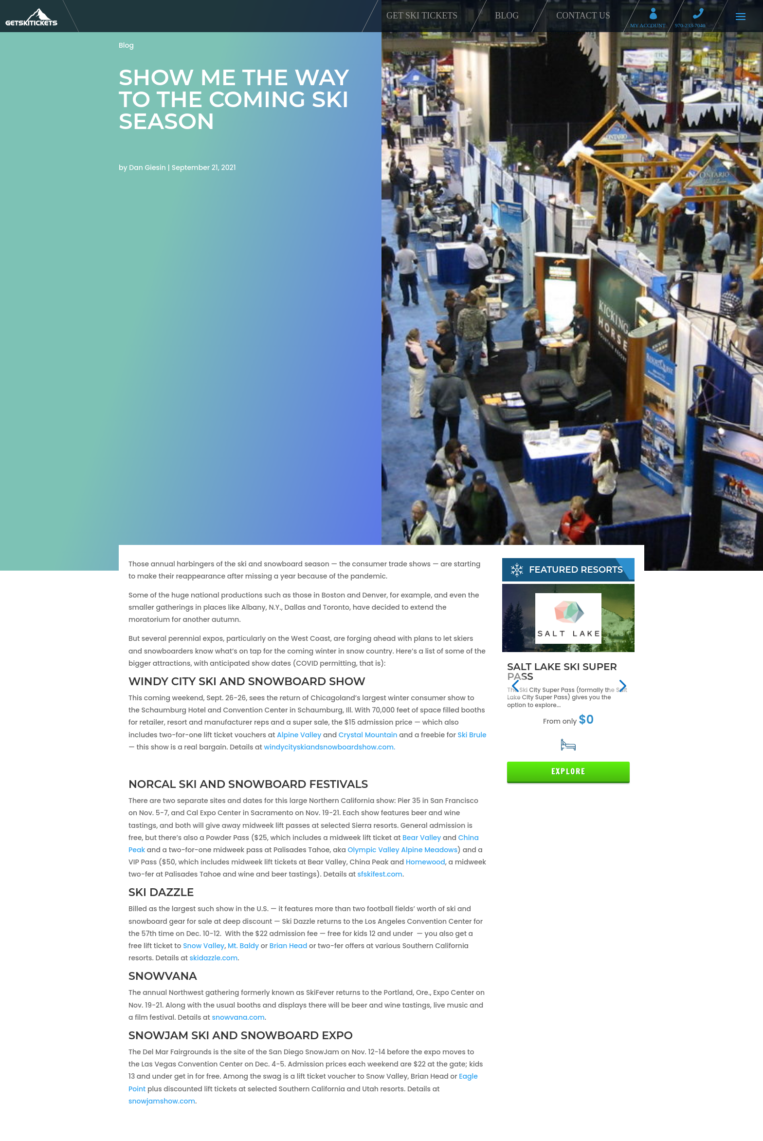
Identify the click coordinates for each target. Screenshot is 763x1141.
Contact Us (583, 15)
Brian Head (289, 946)
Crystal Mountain (368, 735)
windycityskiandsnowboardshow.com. (329, 747)
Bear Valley (421, 837)
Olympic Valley (374, 850)
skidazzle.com (214, 958)
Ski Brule (471, 735)
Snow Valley (203, 946)
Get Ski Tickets (421, 15)
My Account (656, 14)
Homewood (425, 862)
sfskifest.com (380, 874)
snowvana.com (238, 1017)
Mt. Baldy (243, 946)
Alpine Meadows (429, 850)
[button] (515, 686)
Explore (568, 772)
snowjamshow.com (161, 1101)
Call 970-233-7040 (701, 14)
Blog (507, 15)
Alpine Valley (299, 735)
